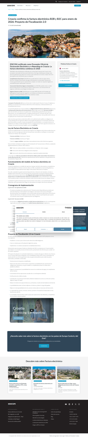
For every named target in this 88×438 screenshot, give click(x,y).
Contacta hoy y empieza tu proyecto (19, 97)
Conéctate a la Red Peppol (14, 419)
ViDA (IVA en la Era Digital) (38, 417)
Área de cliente (72, 1)
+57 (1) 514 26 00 (73, 419)
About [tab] (63, 211)
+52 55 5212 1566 (73, 421)
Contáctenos (44, 345)
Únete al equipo (72, 423)
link (17, 222)
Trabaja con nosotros (62, 1)
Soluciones (19, 5)
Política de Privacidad (70, 436)
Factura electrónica (12, 15)
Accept (62, 229)
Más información (65, 80)
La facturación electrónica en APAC (40, 422)
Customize (44, 229)
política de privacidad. (77, 225)
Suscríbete (78, 228)
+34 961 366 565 (73, 414)
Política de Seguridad (54, 436)
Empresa (36, 5)
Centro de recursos (55, 414)
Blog (13, 9)
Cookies (77, 436)
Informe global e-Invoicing (38, 415)
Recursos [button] (28, 5)
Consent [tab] (25, 211)
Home (9, 9)
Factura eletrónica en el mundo (15, 411)
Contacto (77, 5)
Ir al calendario (68, 85)
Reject (25, 229)
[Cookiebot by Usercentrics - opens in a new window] (66, 208)
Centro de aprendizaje (56, 411)
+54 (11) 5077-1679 (73, 416)
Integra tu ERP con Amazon (39, 425)
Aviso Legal (62, 436)
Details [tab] (44, 211)
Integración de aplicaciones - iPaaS (15, 416)
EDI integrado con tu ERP (13, 414)
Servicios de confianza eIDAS (14, 421)
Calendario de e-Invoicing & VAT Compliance (40, 412)
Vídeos (52, 419)
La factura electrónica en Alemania (40, 420)
